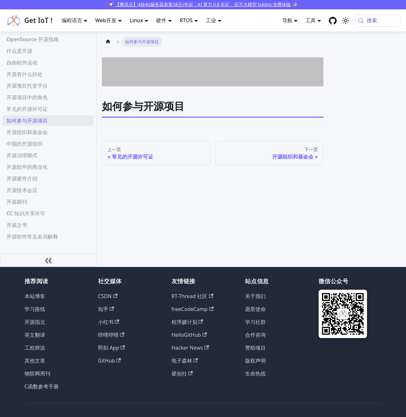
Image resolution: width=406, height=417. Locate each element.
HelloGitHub (189, 334)
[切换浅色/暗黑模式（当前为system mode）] (346, 20)
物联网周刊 (37, 373)
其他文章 (35, 360)
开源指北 (35, 321)
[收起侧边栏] (48, 260)
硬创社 (182, 373)
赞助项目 (255, 347)
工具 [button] (310, 20)
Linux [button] (136, 20)
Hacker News (190, 347)
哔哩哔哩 (111, 334)
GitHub (109, 360)
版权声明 (255, 360)
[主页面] (108, 42)
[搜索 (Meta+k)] (378, 21)
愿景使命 (255, 309)
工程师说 (35, 347)
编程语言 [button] (72, 20)
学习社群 (255, 321)
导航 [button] (287, 20)
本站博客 (35, 296)
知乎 (106, 309)
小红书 (108, 321)
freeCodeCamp (193, 309)
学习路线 (35, 309)
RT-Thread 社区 (192, 296)
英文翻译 (35, 334)
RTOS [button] (186, 20)
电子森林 (185, 360)
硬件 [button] (161, 20)
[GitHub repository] (333, 20)
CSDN (108, 296)
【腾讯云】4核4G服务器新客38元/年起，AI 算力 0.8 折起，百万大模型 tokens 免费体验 (203, 4)
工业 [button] (211, 20)
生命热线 (255, 373)
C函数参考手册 (42, 386)
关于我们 (255, 296)
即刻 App (111, 347)
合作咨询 (255, 334)
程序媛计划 (187, 321)
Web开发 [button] (105, 20)
